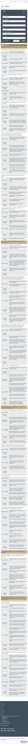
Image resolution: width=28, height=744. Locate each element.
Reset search (16, 40)
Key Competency (6, 19)
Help (1, 707)
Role (3, 15)
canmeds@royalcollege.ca (6, 723)
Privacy (2, 710)
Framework (2, 705)
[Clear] (24, 38)
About (2, 703)
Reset (24, 11)
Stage (4, 27)
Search (23, 40)
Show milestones (6, 40)
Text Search (5, 36)
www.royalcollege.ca (5, 725)
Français (25, 1)
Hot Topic (4, 23)
